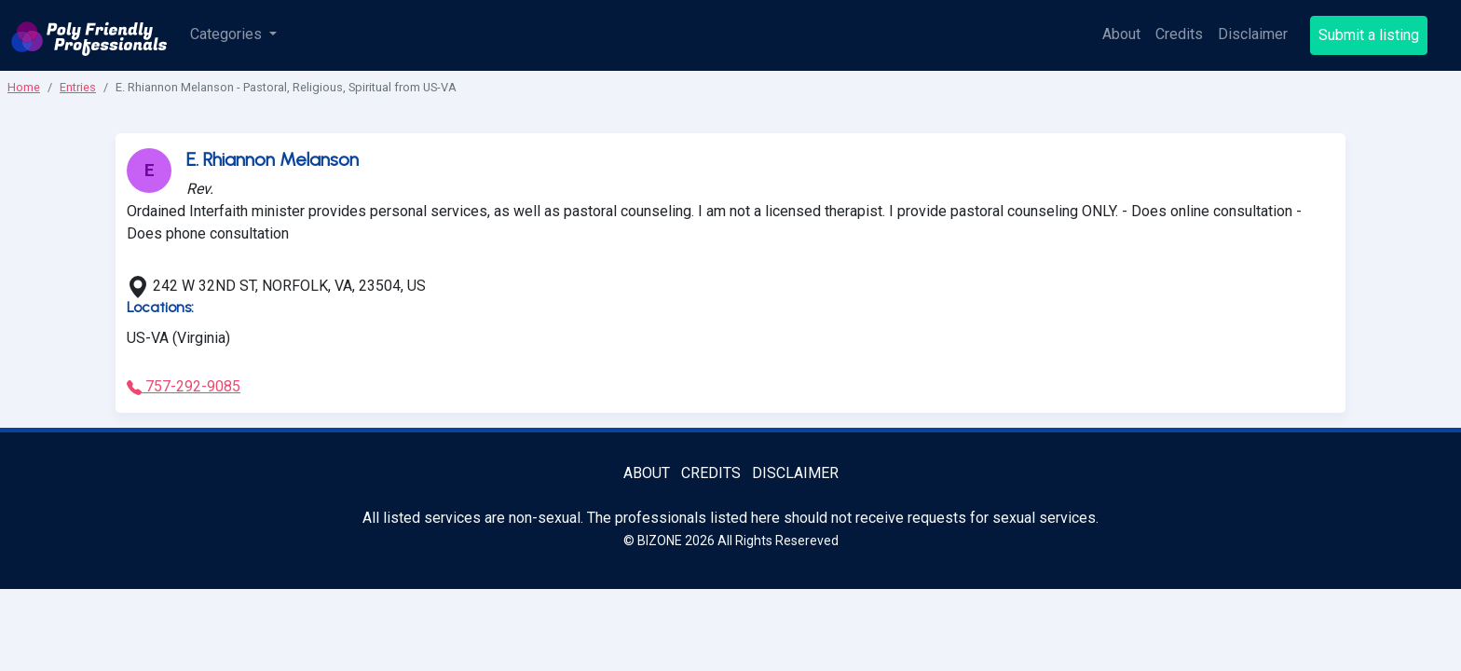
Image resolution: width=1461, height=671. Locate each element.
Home (23, 87)
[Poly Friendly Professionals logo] (89, 35)
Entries (78, 87)
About (1121, 34)
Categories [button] (228, 34)
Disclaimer (1253, 34)
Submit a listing (1368, 35)
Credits (1179, 34)
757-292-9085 (183, 386)
